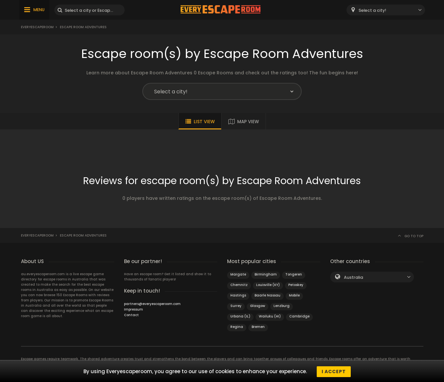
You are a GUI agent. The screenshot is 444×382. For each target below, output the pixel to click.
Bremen (258, 326)
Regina (236, 326)
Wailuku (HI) (270, 316)
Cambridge (299, 316)
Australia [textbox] (353, 277)
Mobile (294, 295)
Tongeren (293, 274)
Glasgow (257, 305)
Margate (238, 274)
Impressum (133, 309)
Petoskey (295, 284)
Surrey (235, 305)
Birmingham (266, 274)
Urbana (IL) (240, 316)
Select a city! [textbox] (372, 10)
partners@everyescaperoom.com (152, 303)
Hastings (238, 295)
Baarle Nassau (267, 295)
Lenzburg (282, 305)
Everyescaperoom (37, 27)
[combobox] (385, 10)
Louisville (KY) (268, 284)
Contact (131, 315)
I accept (334, 371)
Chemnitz (239, 284)
